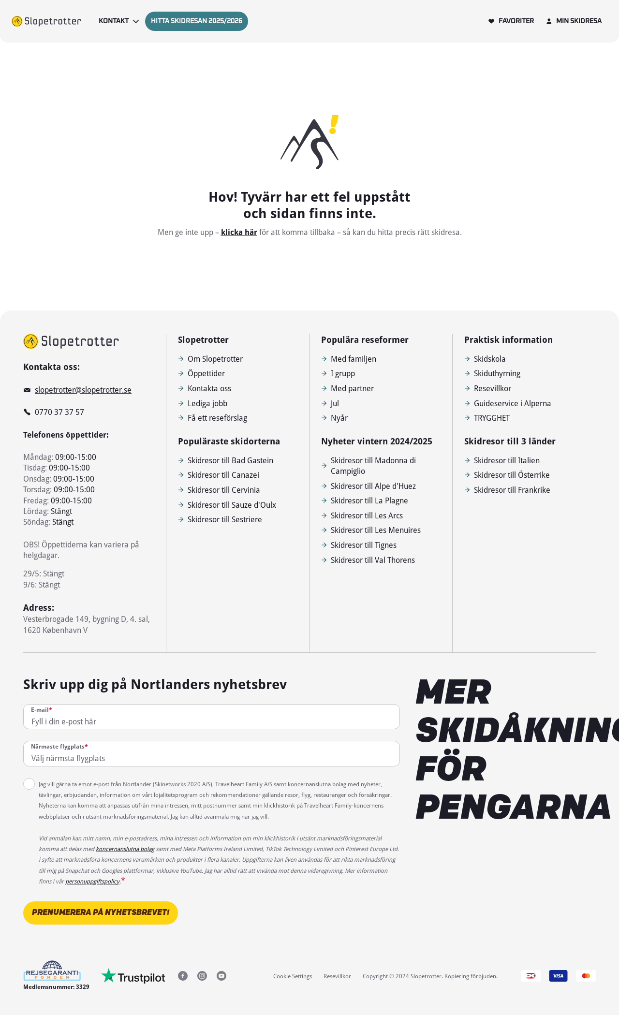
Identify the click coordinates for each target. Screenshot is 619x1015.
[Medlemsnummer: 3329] (56, 975)
